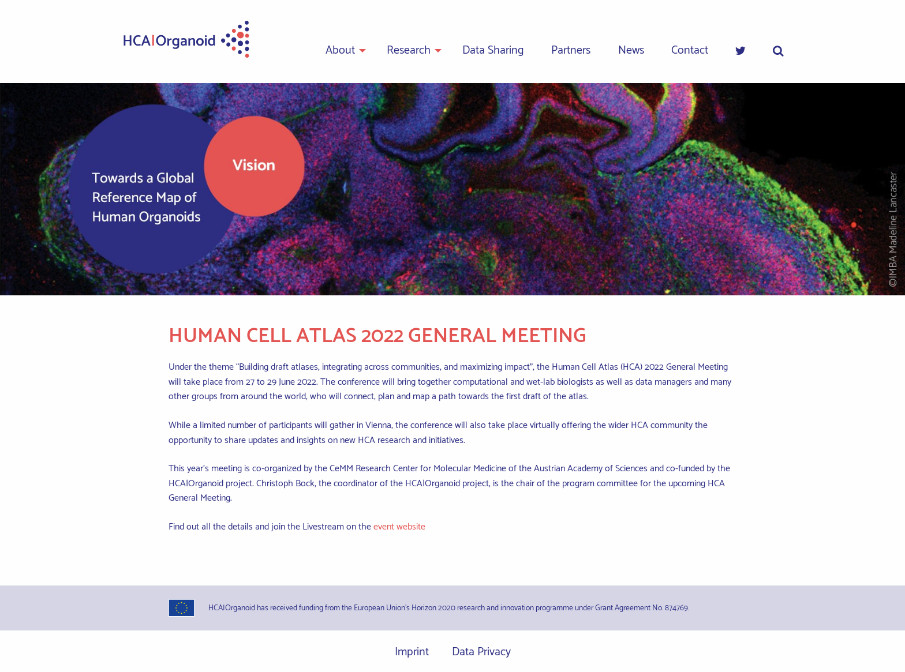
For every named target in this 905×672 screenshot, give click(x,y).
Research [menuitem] (409, 50)
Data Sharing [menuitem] (493, 50)
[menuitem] (740, 51)
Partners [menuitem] (570, 50)
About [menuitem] (340, 50)
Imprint (412, 652)
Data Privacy (481, 652)
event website (399, 527)
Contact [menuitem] (689, 50)
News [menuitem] (631, 50)
